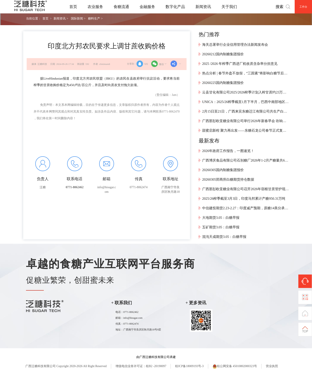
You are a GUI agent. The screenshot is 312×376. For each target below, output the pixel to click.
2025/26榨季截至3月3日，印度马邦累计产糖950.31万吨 (243, 198)
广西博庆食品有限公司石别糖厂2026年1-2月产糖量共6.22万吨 (245, 160)
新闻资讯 (203, 7)
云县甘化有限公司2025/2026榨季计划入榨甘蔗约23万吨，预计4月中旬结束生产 (245, 92)
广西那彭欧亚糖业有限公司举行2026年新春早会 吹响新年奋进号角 (245, 121)
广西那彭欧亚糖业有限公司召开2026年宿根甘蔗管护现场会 (245, 189)
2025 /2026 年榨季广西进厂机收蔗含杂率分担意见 (240, 63)
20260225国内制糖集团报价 (223, 83)
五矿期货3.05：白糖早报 (220, 227)
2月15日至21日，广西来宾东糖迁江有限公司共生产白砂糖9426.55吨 (245, 111)
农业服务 (95, 7)
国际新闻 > (78, 18)
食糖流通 (121, 7)
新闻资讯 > (61, 18)
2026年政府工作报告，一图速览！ (228, 151)
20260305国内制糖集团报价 (223, 170)
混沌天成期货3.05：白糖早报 (224, 237)
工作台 (303, 6)
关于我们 (229, 7)
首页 (73, 7)
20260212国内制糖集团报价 (223, 54)
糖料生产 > (95, 18)
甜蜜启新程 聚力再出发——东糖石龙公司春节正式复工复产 (245, 130)
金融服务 (147, 7)
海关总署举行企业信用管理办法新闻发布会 (235, 44)
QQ (142, 63)
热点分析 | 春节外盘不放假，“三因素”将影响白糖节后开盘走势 (245, 73)
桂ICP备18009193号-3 (189, 366)
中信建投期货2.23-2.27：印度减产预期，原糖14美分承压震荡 (245, 208)
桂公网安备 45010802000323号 (235, 366)
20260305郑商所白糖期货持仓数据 (228, 179)
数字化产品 (175, 7)
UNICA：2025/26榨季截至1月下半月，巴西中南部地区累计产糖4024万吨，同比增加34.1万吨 (245, 102)
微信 (159, 63)
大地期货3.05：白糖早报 (220, 217)
